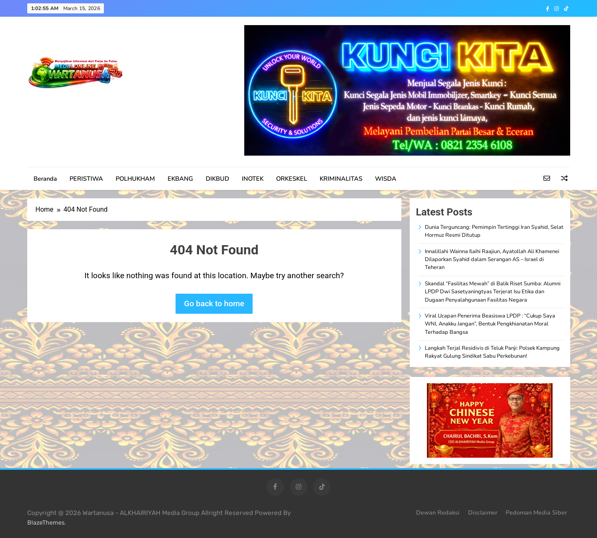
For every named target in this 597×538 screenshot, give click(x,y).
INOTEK (253, 178)
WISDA (385, 178)
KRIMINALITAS (341, 178)
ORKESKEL (291, 178)
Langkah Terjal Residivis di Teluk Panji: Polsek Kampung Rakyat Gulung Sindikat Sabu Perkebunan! (492, 352)
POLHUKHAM (135, 178)
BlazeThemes (46, 522)
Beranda (45, 178)
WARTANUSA (68, 103)
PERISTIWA (86, 178)
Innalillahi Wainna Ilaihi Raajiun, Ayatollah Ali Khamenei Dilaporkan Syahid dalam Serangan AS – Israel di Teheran (492, 260)
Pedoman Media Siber (536, 512)
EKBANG (180, 178)
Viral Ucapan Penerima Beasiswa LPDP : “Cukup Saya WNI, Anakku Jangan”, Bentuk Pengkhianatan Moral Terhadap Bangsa (490, 324)
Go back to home (214, 303)
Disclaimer (482, 512)
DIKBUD (217, 178)
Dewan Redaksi (438, 512)
